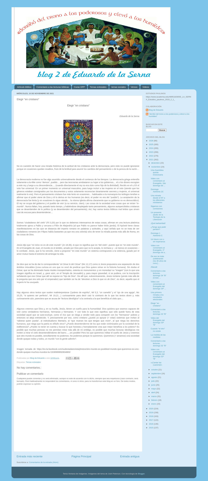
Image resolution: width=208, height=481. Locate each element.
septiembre (156, 373)
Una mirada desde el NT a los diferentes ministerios (158, 199)
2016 (151, 424)
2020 (151, 409)
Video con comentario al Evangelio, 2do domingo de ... (158, 182)
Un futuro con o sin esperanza (158, 240)
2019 (151, 412)
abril (153, 392)
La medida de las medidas (158, 336)
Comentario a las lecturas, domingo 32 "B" (158, 343)
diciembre (155, 163)
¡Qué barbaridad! (158, 223)
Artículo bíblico (24, 87)
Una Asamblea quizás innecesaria (157, 172)
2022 (151, 156)
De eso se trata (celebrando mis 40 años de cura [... (158, 259)
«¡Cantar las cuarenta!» (156, 363)
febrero (154, 400)
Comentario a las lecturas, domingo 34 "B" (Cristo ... (158, 274)
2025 (151, 144)
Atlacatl (154, 267)
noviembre (156, 167)
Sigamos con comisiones (157, 207)
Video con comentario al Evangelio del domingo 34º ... (158, 285)
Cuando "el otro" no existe (158, 330)
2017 (151, 420)
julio (153, 381)
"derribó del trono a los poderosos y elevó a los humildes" (169, 115)
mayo (154, 389)
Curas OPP (79, 87)
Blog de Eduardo (156, 110)
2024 (151, 148)
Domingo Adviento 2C (157, 190)
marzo (154, 396)
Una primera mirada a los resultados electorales (157, 296)
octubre (154, 370)
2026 (151, 141)
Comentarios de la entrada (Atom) (43, 462)
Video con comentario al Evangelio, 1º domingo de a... (158, 249)
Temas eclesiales (98, 87)
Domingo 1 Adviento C (156, 234)
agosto (154, 377)
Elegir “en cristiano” (156, 304)
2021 (151, 160)
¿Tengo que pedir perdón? (158, 228)
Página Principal (81, 456)
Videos (145, 87)
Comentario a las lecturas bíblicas (52, 87)
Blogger (141, 474)
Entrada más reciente (30, 456)
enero (154, 404)
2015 (151, 428)
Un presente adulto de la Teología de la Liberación (158, 216)
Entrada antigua (129, 456)
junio (153, 385)
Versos (134, 87)
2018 (151, 416)
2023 (151, 152)
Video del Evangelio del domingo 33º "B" (158, 321)
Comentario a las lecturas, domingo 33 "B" (158, 311)
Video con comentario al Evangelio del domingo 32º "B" (158, 354)
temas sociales (118, 87)
